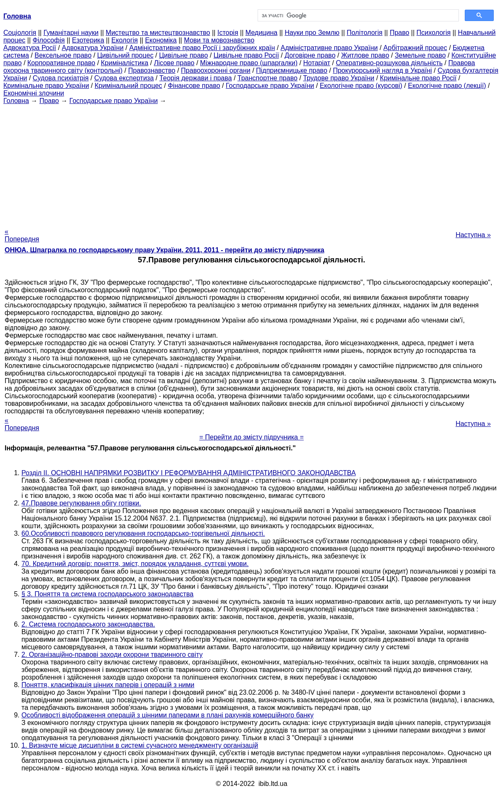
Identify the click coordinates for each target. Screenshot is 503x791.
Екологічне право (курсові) (361, 85)
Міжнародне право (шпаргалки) (249, 62)
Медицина (261, 32)
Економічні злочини (33, 93)
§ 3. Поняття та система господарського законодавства (107, 594)
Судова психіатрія (61, 78)
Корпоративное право (61, 62)
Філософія (49, 40)
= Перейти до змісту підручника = (251, 437)
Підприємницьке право (291, 70)
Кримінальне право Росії (418, 78)
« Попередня (22, 235)
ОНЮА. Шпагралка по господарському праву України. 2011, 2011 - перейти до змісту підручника (164, 250)
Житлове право (365, 55)
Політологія (364, 32)
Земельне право (420, 55)
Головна (16, 100)
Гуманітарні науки (70, 32)
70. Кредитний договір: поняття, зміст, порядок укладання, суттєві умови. (135, 563)
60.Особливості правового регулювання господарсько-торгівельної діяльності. (143, 533)
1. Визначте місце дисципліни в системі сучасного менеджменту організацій (139, 745)
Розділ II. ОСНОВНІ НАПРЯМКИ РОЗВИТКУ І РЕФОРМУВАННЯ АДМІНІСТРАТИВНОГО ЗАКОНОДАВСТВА (188, 472)
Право (399, 32)
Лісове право (174, 62)
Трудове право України (338, 78)
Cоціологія (19, 32)
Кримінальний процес (128, 85)
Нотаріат (316, 62)
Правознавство (151, 70)
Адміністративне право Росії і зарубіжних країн (202, 47)
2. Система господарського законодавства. (88, 624)
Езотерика (88, 40)
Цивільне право (183, 55)
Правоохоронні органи (215, 70)
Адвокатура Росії (29, 47)
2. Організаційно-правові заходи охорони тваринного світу (112, 654)
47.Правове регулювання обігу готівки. (81, 503)
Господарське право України (270, 85)
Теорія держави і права (195, 78)
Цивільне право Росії (246, 55)
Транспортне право (267, 78)
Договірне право (309, 55)
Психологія (433, 32)
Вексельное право (63, 55)
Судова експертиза (124, 78)
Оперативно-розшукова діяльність (389, 62)
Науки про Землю (311, 32)
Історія (227, 32)
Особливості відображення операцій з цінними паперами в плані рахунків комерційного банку (167, 715)
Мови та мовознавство (219, 40)
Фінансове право (194, 85)
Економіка (160, 40)
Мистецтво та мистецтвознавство (158, 32)
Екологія (124, 40)
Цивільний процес (125, 55)
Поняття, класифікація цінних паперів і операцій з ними (107, 684)
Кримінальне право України (46, 85)
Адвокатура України (93, 47)
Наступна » (473, 234)
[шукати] (357, 15)
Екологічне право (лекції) (447, 85)
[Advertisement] (251, 163)
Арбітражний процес (415, 47)
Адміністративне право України (329, 47)
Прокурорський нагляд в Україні (382, 70)
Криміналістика (124, 62)
